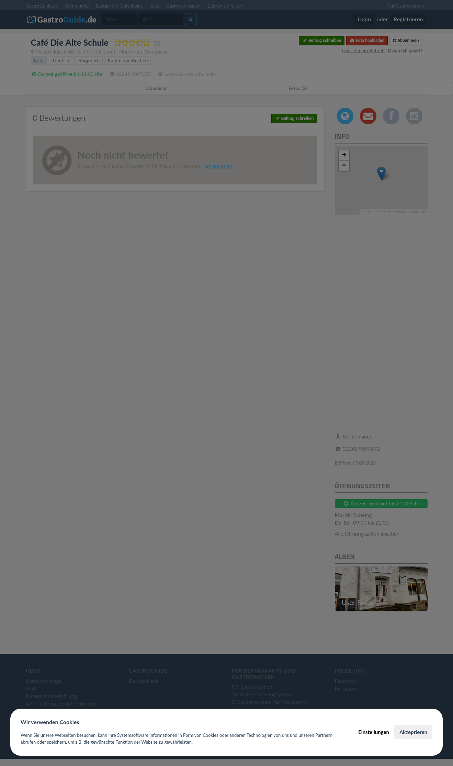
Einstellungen (373, 732)
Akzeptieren (413, 732)
